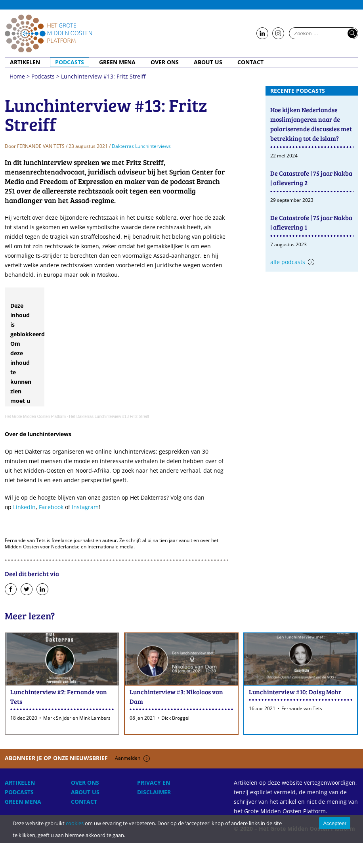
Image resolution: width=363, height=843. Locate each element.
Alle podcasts (287, 262)
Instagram (85, 507)
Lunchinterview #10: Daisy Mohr (295, 692)
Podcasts (69, 62)
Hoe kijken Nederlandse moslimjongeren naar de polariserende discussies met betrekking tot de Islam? (311, 123)
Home (48, 33)
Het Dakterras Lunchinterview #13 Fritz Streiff (109, 416)
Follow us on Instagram (278, 33)
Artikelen (25, 62)
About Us (208, 62)
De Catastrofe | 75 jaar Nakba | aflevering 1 (311, 222)
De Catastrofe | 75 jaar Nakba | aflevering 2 (311, 178)
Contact (250, 62)
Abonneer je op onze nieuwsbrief (77, 758)
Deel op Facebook (11, 589)
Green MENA (117, 62)
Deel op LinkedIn (42, 589)
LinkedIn (24, 507)
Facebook (51, 507)
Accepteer (334, 823)
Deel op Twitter (26, 589)
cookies (75, 823)
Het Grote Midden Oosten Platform (35, 416)
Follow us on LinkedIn (262, 33)
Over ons (165, 62)
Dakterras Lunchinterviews (141, 146)
